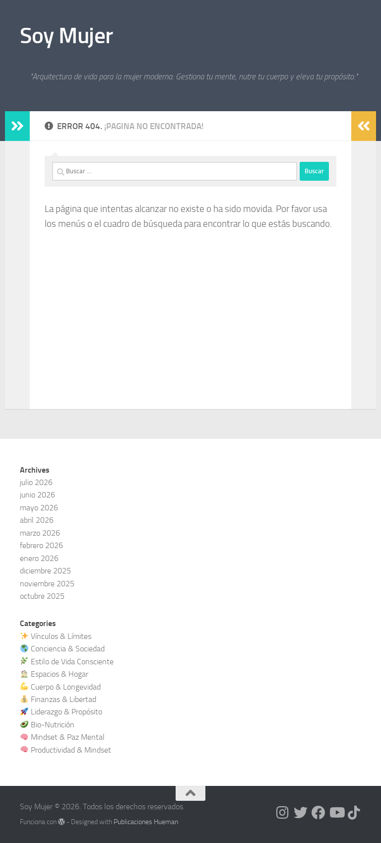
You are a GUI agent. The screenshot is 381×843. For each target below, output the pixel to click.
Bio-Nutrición (47, 724)
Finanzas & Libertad (58, 699)
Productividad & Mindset (65, 750)
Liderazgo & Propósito (61, 711)
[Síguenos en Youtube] (336, 813)
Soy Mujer (66, 35)
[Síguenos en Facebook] (318, 813)
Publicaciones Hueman (146, 822)
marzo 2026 (40, 533)
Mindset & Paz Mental (62, 737)
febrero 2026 (41, 545)
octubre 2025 (42, 596)
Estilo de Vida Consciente (67, 661)
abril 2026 (37, 520)
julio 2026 (36, 482)
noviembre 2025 (47, 583)
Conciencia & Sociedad (62, 648)
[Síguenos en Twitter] (301, 813)
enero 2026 (39, 558)
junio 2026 (37, 494)
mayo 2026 (39, 507)
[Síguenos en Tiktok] (354, 813)
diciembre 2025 (45, 570)
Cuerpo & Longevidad (60, 687)
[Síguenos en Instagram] (283, 813)
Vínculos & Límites (55, 636)
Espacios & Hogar (54, 674)
